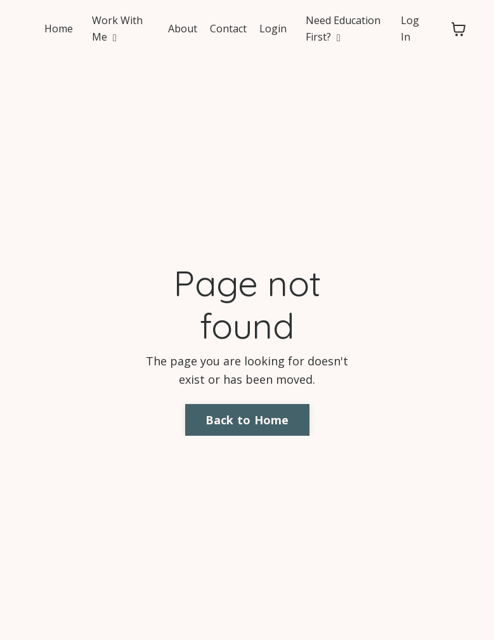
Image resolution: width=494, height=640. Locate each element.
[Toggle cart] (458, 29)
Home (58, 29)
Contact (228, 29)
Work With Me (117, 28)
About (182, 29)
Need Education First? (343, 28)
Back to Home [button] (247, 420)
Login (273, 29)
